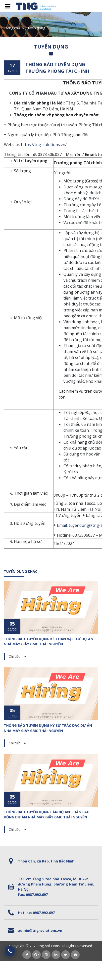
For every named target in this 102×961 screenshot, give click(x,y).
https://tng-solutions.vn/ (44, 144)
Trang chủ (12, 27)
